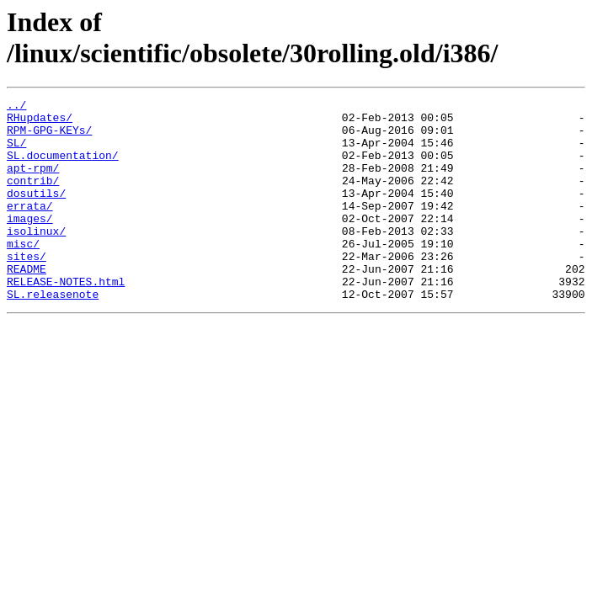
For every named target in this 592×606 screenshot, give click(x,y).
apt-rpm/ (33, 182)
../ (16, 106)
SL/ (16, 152)
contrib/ (33, 197)
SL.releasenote (53, 334)
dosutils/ (36, 213)
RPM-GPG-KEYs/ (49, 137)
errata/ (30, 228)
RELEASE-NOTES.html (66, 319)
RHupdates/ (39, 122)
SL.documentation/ (63, 167)
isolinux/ (36, 258)
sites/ (26, 288)
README (26, 303)
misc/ (23, 273)
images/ (30, 243)
